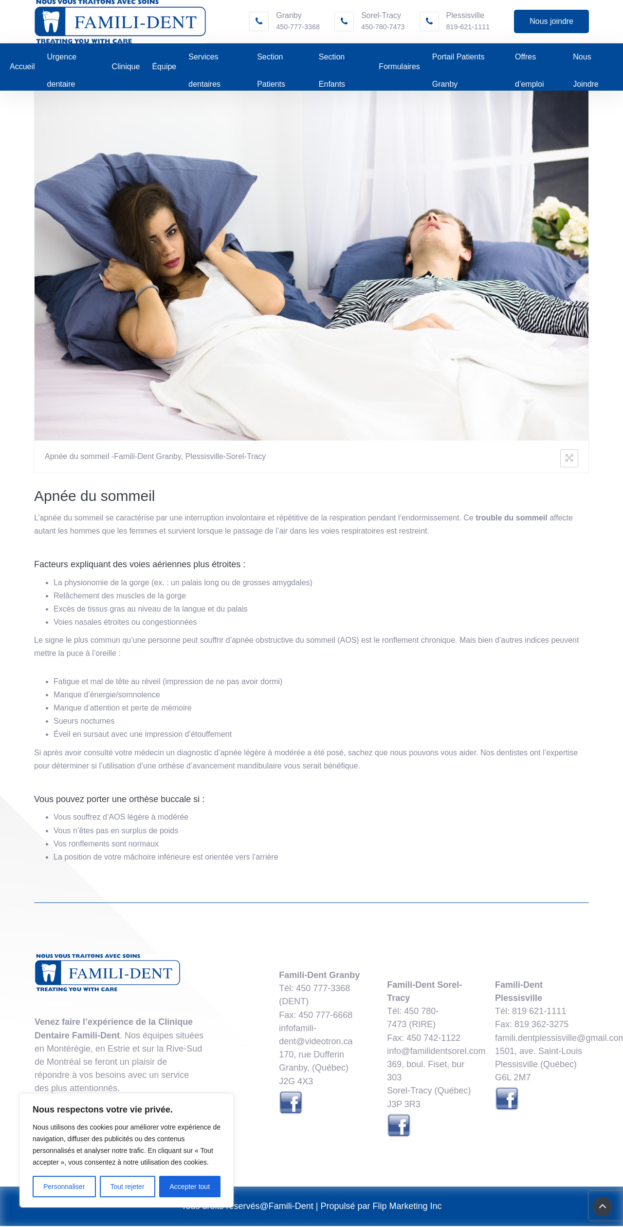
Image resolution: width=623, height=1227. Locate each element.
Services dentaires (204, 63)
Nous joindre (551, 22)
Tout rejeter (127, 1186)
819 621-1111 (539, 1012)
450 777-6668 (325, 1016)
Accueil (22, 68)
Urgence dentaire (61, 63)
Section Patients (271, 63)
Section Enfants (332, 63)
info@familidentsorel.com (436, 1052)
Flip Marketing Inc (407, 1207)
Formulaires (399, 68)
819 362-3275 (541, 1026)
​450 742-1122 (433, 1039)
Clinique (126, 68)
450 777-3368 (323, 989)
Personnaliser (64, 1186)
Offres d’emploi (529, 63)
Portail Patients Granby (458, 63)
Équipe (164, 68)
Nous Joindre (585, 63)
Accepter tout (190, 1186)
